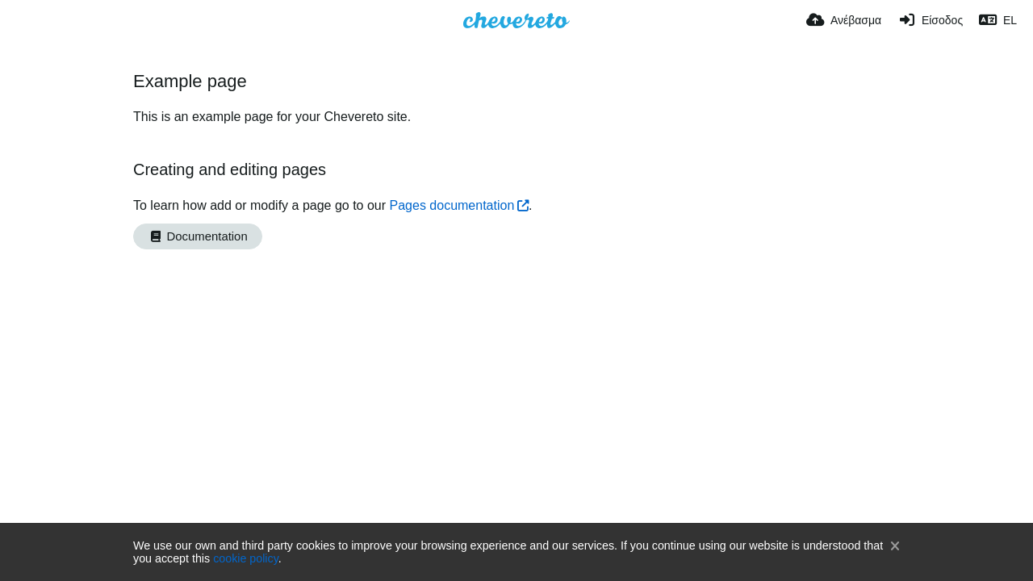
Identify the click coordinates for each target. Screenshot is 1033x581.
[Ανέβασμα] (843, 20)
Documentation (198, 236)
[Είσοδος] (930, 20)
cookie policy (245, 558)
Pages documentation (452, 205)
